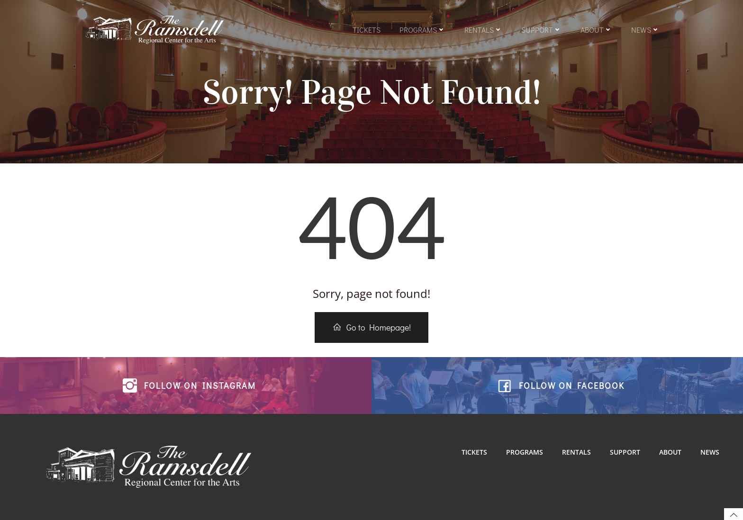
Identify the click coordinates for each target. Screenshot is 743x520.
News (645, 30)
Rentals (483, 30)
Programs (422, 30)
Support (541, 30)
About (596, 30)
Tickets (367, 30)
